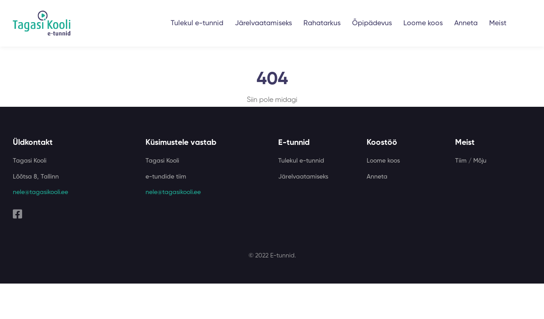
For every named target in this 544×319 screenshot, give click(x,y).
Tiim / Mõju (471, 161)
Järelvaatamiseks (263, 23)
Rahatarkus (322, 23)
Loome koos (423, 23)
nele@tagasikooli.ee (40, 192)
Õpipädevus (372, 23)
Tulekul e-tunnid (197, 23)
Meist (497, 23)
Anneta (466, 23)
